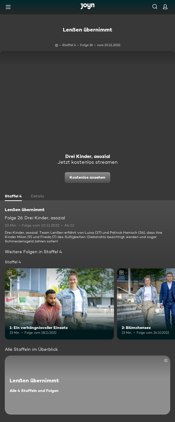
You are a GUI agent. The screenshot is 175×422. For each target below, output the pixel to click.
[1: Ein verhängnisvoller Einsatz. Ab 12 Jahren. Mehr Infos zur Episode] (59, 304)
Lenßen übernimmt (87, 29)
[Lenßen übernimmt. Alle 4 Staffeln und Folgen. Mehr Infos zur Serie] (87, 385)
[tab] (13, 196)
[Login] (165, 6)
